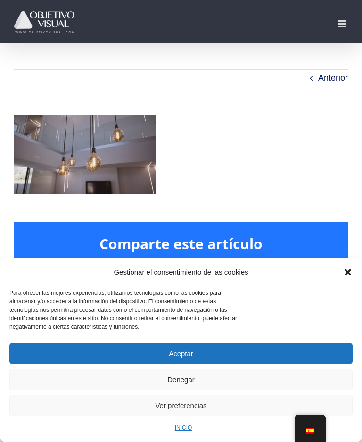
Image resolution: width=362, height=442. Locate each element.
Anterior (333, 78)
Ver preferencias (180, 405)
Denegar (181, 379)
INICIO (183, 428)
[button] (348, 272)
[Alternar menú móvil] (343, 24)
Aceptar (181, 354)
